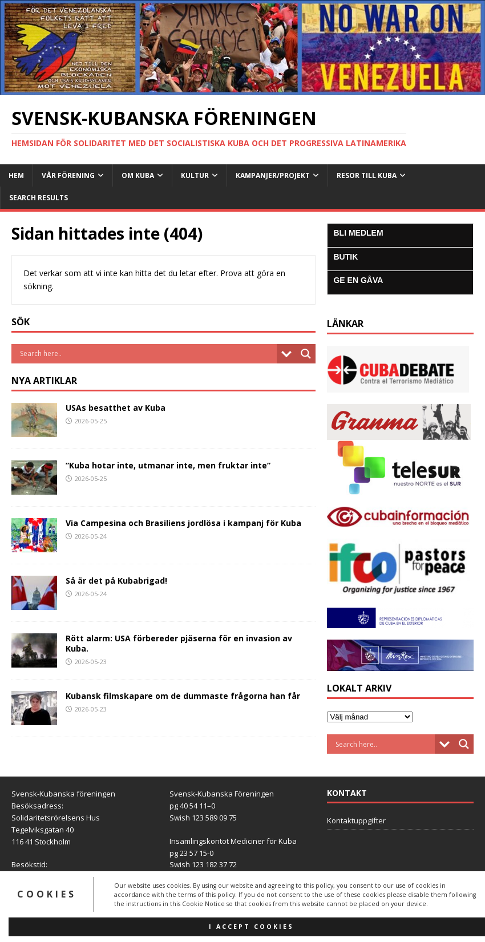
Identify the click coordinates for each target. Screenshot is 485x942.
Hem (16, 175)
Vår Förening (68, 175)
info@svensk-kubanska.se (83, 900)
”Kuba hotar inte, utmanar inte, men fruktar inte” (168, 465)
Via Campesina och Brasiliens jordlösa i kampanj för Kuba (183, 523)
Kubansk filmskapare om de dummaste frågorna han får (183, 695)
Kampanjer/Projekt (273, 175)
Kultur (195, 175)
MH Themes (308, 931)
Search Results (38, 198)
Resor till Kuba (367, 175)
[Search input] (147, 353)
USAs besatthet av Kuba (115, 407)
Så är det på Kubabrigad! (116, 580)
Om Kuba (138, 175)
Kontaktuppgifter (356, 820)
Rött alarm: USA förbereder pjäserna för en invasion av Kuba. (179, 643)
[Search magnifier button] (306, 353)
